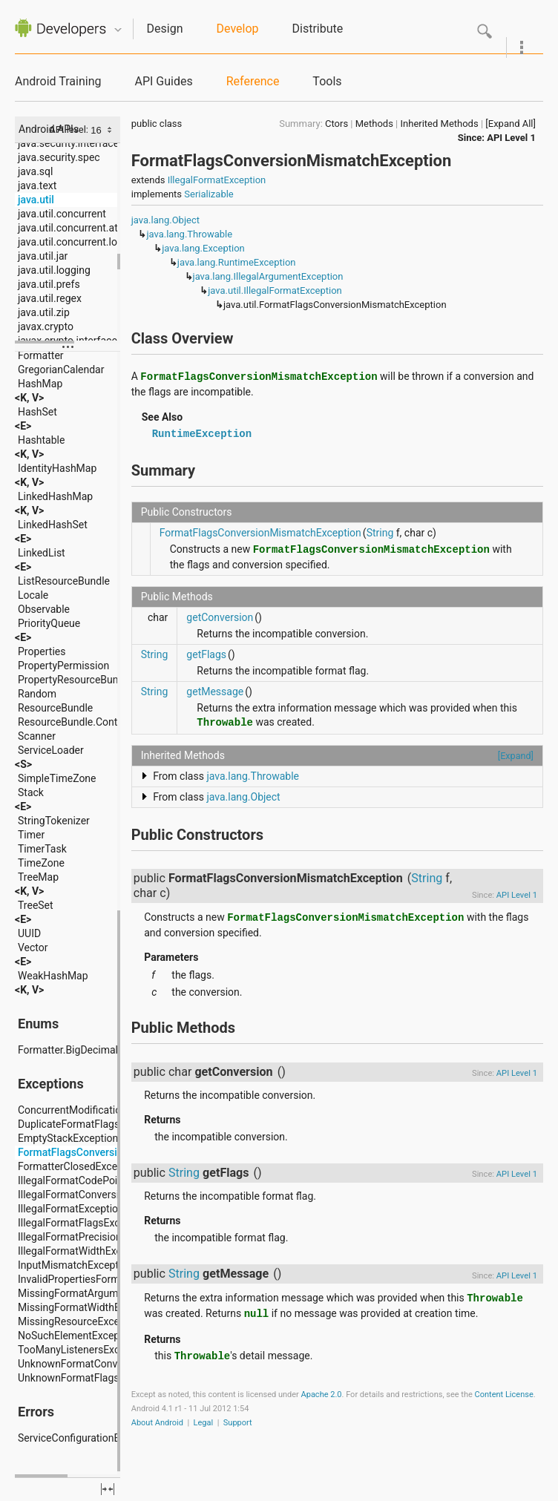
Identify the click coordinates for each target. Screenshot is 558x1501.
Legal (204, 1423)
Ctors (336, 123)
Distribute (318, 29)
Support (237, 1423)
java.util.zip (44, 312)
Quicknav (118, 30)
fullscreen (107, 1489)
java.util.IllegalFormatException (275, 290)
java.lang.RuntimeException (236, 262)
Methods (374, 123)
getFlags (206, 654)
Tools (326, 81)
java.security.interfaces (71, 143)
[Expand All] (510, 123)
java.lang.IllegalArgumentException (268, 276)
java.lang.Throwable (189, 234)
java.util (36, 200)
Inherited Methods (440, 123)
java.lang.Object (165, 220)
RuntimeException (202, 434)
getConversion (219, 617)
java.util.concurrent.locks (76, 242)
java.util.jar (43, 256)
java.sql (35, 171)
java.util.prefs (49, 284)
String (380, 533)
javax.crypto (45, 326)
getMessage (214, 691)
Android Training (58, 81)
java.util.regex (50, 298)
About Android (157, 1423)
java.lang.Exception (203, 248)
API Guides (163, 81)
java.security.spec (59, 157)
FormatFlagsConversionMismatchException (260, 533)
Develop (238, 29)
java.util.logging (54, 270)
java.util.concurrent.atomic (79, 228)
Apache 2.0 (321, 1394)
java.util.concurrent (62, 214)
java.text (37, 185)
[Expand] (516, 755)
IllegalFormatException (217, 179)
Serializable (208, 194)
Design (165, 29)
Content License (504, 1394)
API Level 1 (511, 137)
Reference (253, 81)
